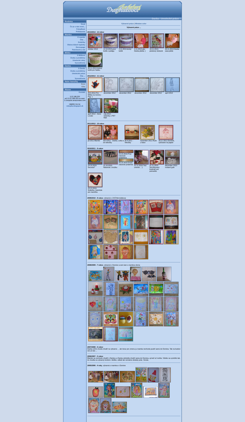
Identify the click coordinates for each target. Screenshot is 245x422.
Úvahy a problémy (78, 58)
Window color (140, 24)
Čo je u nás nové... (78, 26)
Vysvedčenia (80, 63)
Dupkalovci (127, 419)
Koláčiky (82, 42)
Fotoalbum (81, 29)
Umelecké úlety (79, 60)
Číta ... (83, 40)
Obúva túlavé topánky (76, 45)
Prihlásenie (81, 31)
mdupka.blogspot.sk (75, 106)
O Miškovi (81, 55)
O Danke (82, 68)
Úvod (83, 24)
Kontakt (82, 92)
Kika (84, 86)
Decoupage (81, 47)
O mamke (81, 37)
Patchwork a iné (79, 50)
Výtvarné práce (127, 24)
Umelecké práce (79, 73)
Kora (83, 84)
